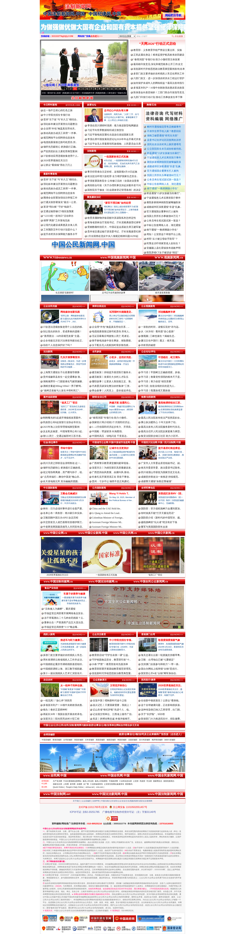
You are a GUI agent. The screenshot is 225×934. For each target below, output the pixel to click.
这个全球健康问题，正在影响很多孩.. (161, 705)
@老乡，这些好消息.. (120, 357)
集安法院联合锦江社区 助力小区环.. (160, 436)
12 (112, 89)
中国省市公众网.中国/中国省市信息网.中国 (113, 442)
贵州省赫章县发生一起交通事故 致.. (62, 377)
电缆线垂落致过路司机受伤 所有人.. (111, 331)
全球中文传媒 (65, 9)
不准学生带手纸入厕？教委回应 (164, 131)
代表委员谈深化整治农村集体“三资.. (111, 386)
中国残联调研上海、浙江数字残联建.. (63, 668)
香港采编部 (57, 740)
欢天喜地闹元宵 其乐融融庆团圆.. (61, 481)
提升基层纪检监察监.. (169, 448)
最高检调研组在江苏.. (169, 402)
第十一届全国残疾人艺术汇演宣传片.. (63, 673)
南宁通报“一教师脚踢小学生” (162, 188)
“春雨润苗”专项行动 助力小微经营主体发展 (156, 59)
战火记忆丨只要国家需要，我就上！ (112, 705)
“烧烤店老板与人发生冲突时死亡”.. (61, 390)
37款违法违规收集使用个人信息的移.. (63, 327)
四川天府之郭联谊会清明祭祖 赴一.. (62, 463)
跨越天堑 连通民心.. (120, 402)
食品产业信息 (51, 588)
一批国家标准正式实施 (116, 156)
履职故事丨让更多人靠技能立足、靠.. (112, 381)
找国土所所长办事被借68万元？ (164, 175)
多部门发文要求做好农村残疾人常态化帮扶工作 (158, 73)
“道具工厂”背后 (68, 402)
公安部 (136, 781)
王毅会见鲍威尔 (68, 493)
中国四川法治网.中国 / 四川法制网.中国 (161, 442)
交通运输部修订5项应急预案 (58, 211)
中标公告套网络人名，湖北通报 (164, 184)
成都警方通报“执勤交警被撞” (156, 481)
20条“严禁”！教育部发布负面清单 (110, 664)
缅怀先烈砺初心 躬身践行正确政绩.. (62, 467)
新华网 (72, 784)
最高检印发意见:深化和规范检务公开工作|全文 (158, 64)
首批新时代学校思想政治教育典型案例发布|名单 (159, 69)
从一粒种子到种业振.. (72, 685)
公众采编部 (86, 801)
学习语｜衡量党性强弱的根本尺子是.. (161, 377)
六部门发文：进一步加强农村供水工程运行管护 (158, 78)
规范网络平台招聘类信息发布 (59, 137)
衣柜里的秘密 (148, 345)
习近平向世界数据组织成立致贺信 (105, 130)
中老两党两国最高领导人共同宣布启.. (63, 526)
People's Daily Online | (75, 787)
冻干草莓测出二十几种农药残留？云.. (64, 618)
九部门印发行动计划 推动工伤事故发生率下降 (158, 97)
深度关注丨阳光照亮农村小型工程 (61, 718)
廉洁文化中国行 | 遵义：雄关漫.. (158, 340)
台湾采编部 (67, 740)
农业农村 (47, 679)
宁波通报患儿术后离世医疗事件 (164, 157)
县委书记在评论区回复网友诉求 (164, 140)
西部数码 (128, 784)
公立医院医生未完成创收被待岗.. (164, 148)
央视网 (79, 784)
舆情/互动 (151, 104)
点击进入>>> (96, 36)
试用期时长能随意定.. (120, 312)
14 (120, 89)
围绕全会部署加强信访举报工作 (60, 197)
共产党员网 (57, 781)
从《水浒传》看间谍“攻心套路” (53, 93)
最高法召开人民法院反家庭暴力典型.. (161, 431)
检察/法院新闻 (148, 397)
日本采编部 (89, 740)
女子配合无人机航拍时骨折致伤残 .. (111, 345)
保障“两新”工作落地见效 (56, 220)
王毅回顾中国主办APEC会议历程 (60, 517)
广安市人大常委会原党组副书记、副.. (161, 463)
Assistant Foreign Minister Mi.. (107, 522)
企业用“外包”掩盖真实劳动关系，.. (110, 327)
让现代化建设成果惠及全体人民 (60, 225)
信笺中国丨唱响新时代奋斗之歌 (110, 700)
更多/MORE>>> (133, 105)
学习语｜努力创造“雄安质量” (156, 381)
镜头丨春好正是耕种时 (55, 709)
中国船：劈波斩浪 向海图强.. (107, 431)
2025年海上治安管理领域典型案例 (61, 427)
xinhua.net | (90, 787)
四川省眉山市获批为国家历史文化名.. (161, 472)
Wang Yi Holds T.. (119, 493)
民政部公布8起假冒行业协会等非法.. (62, 422)
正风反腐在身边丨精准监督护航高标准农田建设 (158, 54)
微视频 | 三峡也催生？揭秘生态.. (158, 336)
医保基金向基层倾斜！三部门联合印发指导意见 (158, 92)
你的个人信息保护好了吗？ (57, 345)
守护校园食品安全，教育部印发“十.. (111, 659)
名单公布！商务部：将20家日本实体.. (63, 513)
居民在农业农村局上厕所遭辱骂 (164, 144)
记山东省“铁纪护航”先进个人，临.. (111, 709)
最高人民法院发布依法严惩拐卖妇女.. (161, 417)
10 (104, 89)
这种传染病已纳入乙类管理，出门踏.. (161, 709)
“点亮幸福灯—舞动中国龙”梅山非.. (61, 477)
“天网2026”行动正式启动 (157, 44)
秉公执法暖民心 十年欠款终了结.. (159, 422)
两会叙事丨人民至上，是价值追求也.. (112, 390)
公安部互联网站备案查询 (114, 784)
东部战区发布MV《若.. (170, 493)
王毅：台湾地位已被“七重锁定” (158, 659)
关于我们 (76, 801)
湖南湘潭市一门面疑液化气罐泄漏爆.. (63, 381)
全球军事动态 (148, 487)
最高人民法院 (88, 781)
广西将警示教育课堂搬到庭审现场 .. (111, 463)
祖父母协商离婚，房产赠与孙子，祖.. (63, 472)
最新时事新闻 (50, 174)
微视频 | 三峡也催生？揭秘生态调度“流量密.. (122, 93)
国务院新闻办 (168, 781)
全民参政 (96, 351)
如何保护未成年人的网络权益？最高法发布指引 (158, 83)
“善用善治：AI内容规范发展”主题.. (62, 336)
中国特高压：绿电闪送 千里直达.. (110, 436)
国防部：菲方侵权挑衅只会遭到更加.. (161, 508)
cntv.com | (100, 787)
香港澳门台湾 (148, 634)
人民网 (66, 784)
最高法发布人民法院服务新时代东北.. (161, 427)
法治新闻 (47, 351)
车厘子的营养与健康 (74, 593)
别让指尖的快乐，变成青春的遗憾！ (62, 331)
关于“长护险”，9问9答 (153, 714)
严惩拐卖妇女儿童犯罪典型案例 (60, 151)
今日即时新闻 (50, 104)
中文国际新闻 (50, 487)
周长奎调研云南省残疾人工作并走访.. (63, 659)
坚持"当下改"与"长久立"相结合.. (60, 119)
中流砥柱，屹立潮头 (169, 357)
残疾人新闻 (49, 634)
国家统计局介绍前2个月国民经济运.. (111, 422)
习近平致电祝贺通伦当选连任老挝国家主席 (110, 134)
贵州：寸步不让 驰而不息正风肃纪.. (111, 481)
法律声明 (96, 801)
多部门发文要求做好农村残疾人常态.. (63, 655)
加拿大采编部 (169, 740)
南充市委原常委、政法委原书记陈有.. (161, 467)
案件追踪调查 (50, 397)
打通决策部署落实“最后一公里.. (60, 202)
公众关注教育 (99, 634)
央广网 (86, 784)
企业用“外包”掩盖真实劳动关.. (59, 128)
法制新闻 (91, 151)
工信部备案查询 (96, 784)
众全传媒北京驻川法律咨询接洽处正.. (63, 340)
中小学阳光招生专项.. (120, 640)
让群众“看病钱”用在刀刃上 (57, 165)
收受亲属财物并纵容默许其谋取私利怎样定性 (111, 218)
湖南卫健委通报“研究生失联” (162, 135)
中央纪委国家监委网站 (72, 781)
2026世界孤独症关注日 (55, 160)
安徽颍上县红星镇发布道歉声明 (164, 251)
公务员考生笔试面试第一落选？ (164, 179)
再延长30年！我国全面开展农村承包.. (63, 714)
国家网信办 (157, 781)
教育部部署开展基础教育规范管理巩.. (112, 668)
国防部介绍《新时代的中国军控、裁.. (161, 517)
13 (116, 89)
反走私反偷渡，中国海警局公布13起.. (63, 431)
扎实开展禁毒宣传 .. (71, 357)
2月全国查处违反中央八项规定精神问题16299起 (112, 236)
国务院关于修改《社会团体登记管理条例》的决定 (114, 190)
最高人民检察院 (101, 781)
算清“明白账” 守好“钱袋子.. (58, 206)
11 (108, 89)
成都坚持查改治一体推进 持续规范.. (160, 477)
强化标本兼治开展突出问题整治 (60, 124)
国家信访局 (57, 784)
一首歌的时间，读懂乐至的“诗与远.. (160, 327)
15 (124, 89)
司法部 (149, 781)
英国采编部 (100, 740)
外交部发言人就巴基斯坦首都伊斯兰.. (63, 522)
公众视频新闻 (148, 306)
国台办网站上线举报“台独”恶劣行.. (159, 668)
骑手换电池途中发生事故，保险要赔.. (112, 340)
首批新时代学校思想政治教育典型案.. (112, 673)
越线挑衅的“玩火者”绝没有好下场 (159, 522)
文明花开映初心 (118, 685)
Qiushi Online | (59, 787)
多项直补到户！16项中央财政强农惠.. (63, 705)
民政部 (142, 781)
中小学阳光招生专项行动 (56, 115)
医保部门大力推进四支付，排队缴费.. (161, 718)
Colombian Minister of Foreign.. (107, 517)
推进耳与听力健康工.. (72, 640)
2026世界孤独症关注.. (170, 685)
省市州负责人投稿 (72, 105)
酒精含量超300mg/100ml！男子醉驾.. (62, 386)
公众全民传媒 (50, 306)
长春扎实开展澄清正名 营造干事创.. (111, 477)
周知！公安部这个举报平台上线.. (164, 237)
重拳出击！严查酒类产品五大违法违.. (64, 622)
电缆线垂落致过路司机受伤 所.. (60, 142)
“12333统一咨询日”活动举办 (58, 216)
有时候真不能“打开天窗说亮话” (158, 513)
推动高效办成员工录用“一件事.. (60, 133)
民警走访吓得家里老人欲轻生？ (164, 246)
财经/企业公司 (99, 397)
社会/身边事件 (50, 442)
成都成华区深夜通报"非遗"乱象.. (164, 166)
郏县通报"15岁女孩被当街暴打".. (164, 153)
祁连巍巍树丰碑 (166, 312)
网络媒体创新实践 (70, 312)
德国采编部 (111, 740)
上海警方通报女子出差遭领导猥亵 (61, 372)
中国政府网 (113, 781)
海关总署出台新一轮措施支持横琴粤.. (161, 655)
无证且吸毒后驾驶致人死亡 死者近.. (111, 336)
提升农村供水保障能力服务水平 (60, 234)
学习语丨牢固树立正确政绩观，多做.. (161, 372)
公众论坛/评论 (148, 351)
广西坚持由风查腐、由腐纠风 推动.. (111, 472)
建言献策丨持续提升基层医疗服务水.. (112, 372)
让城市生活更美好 (119, 448)
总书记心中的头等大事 (116, 110)
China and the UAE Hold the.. (106, 508)
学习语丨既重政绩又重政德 (155, 390)
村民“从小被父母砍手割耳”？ (162, 242)
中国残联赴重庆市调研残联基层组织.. (63, 664)
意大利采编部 (144, 740)
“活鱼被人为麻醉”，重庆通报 (59, 608)
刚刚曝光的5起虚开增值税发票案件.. (62, 417)
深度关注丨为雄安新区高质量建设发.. (112, 467)
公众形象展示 (100, 679)
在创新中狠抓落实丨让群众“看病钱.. (160, 700)
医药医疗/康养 (148, 679)
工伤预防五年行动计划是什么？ (60, 229)
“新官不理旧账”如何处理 (117, 203)
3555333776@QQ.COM (62, 36)
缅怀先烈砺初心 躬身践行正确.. (60, 146)
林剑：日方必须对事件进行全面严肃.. (63, 508)
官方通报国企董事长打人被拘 (163, 170)
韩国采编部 (122, 740)
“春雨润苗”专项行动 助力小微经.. (109, 417)
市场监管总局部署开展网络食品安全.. (64, 613)
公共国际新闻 (99, 487)
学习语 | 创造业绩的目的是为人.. (158, 386)
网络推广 (179, 105)
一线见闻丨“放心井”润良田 (57, 700)
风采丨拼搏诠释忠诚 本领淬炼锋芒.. (112, 718)
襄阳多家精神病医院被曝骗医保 (164, 162)
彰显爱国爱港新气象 (169, 640)
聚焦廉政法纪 (94, 197)
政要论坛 (91, 104)
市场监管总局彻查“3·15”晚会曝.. (61, 627)
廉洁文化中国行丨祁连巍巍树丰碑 (85, 93)
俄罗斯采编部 (157, 740)
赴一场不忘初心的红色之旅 (58, 110)
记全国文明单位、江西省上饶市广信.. (113, 714)
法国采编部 (132, 740)
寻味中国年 (66, 448)
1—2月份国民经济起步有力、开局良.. (112, 427)
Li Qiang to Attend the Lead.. (106, 513)
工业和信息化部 (125, 781)
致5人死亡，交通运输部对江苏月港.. (62, 436)
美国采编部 (78, 740)
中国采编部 (46, 740)
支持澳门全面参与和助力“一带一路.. (160, 664)
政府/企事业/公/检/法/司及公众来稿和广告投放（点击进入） (151, 734)
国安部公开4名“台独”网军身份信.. (159, 673)
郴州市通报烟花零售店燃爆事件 (164, 126)
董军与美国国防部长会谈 (154, 526)
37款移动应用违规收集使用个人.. (61, 156)
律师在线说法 (99, 306)
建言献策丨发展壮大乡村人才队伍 (110, 377)
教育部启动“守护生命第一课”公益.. (110, 655)
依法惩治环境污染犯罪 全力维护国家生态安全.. (112, 176)
